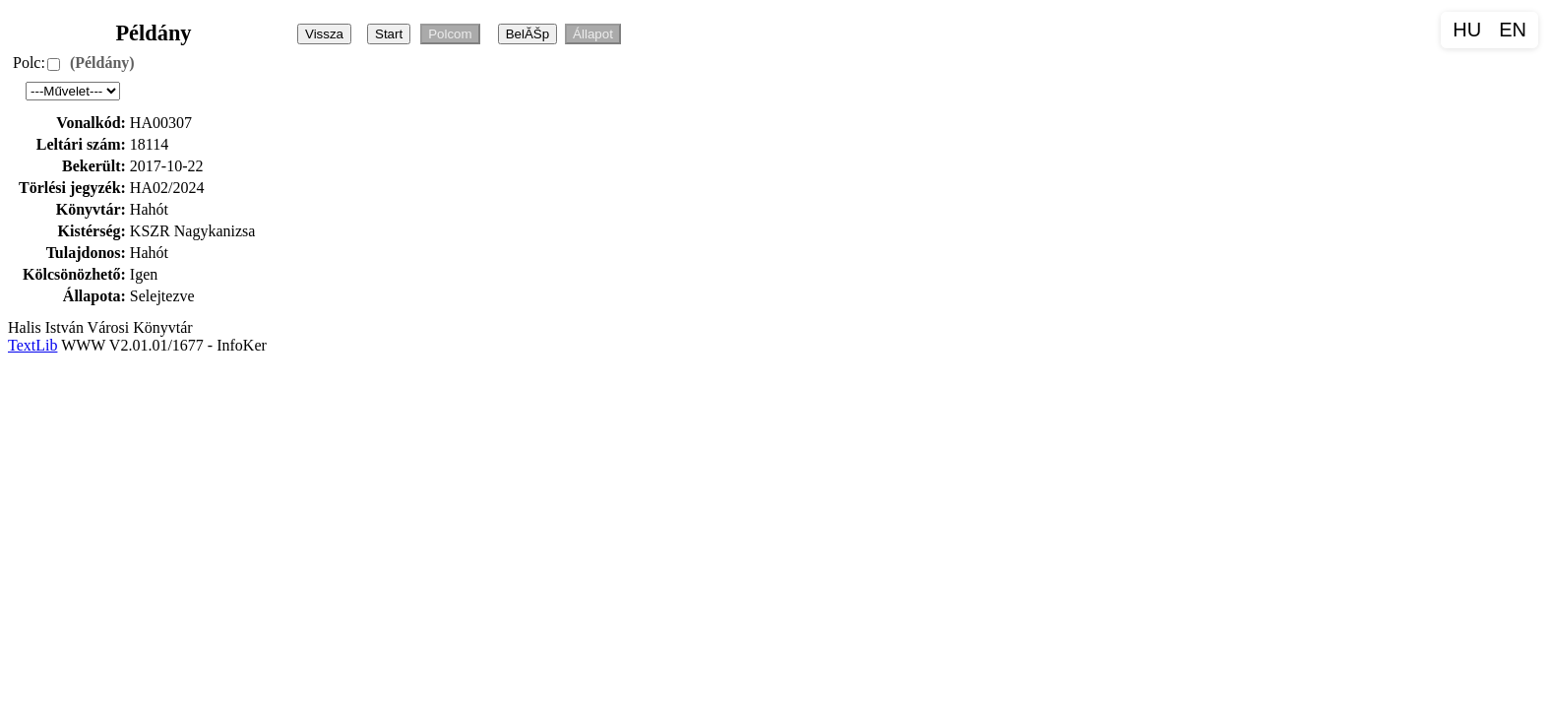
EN (1512, 29)
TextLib (32, 345)
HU (1467, 29)
